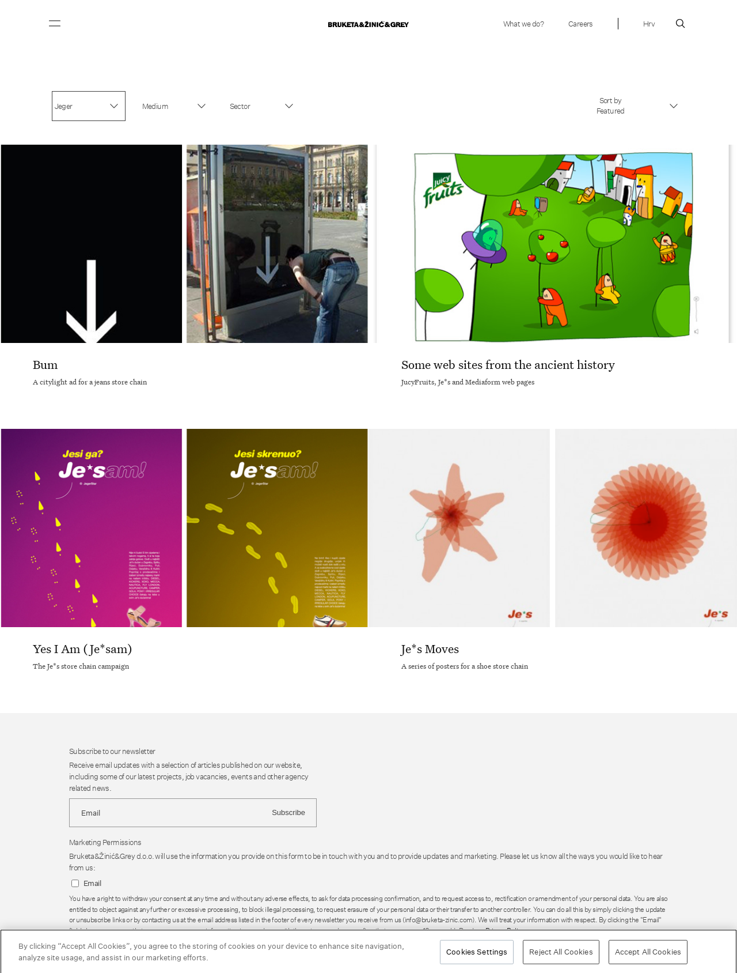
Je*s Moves (430, 648)
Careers (580, 23)
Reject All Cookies (560, 954)
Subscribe (288, 812)
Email (92, 883)
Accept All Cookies (648, 954)
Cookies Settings (476, 954)
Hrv (649, 23)
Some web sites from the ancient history (508, 364)
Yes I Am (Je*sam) (82, 648)
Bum (45, 364)
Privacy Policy (504, 930)
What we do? (523, 23)
